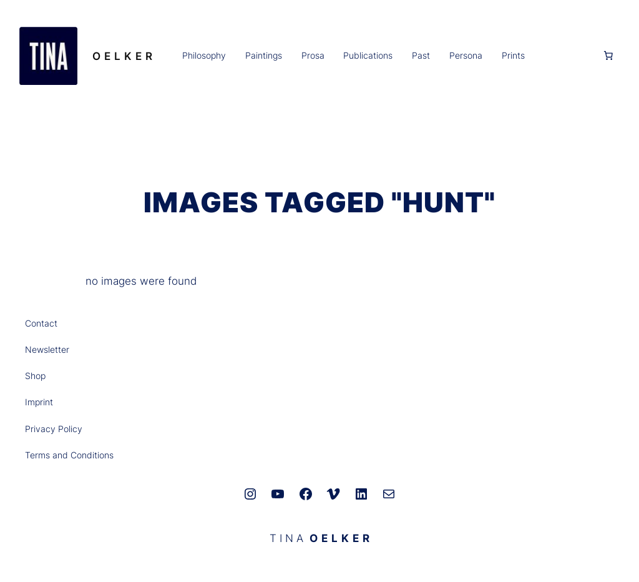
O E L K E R (122, 55)
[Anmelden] (563, 55)
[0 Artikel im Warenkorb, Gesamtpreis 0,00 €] (608, 55)
